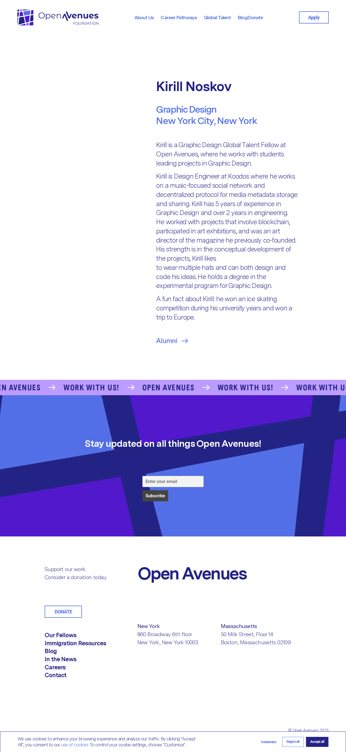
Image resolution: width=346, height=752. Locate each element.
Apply (314, 17)
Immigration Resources (75, 643)
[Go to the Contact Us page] (173, 387)
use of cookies (74, 744)
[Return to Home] (214, 573)
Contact (55, 675)
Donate (63, 612)
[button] (268, 741)
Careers (55, 667)
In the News (60, 659)
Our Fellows (60, 635)
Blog (51, 650)
